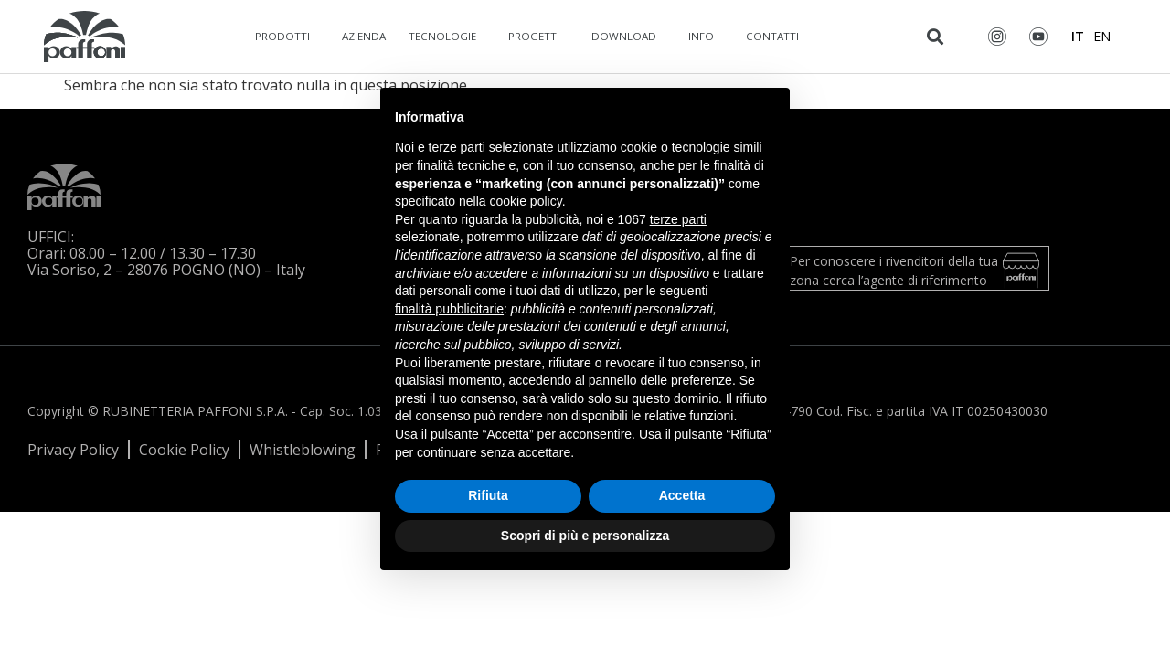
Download (628, 36)
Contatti (777, 36)
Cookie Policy (184, 450)
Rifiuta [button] (488, 495)
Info (705, 36)
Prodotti (287, 36)
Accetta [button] (682, 495)
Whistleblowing (303, 450)
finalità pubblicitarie (449, 309)
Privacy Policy (73, 450)
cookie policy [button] (526, 201)
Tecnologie (447, 36)
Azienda (364, 36)
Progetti (538, 36)
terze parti (678, 219)
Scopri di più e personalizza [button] (585, 535)
